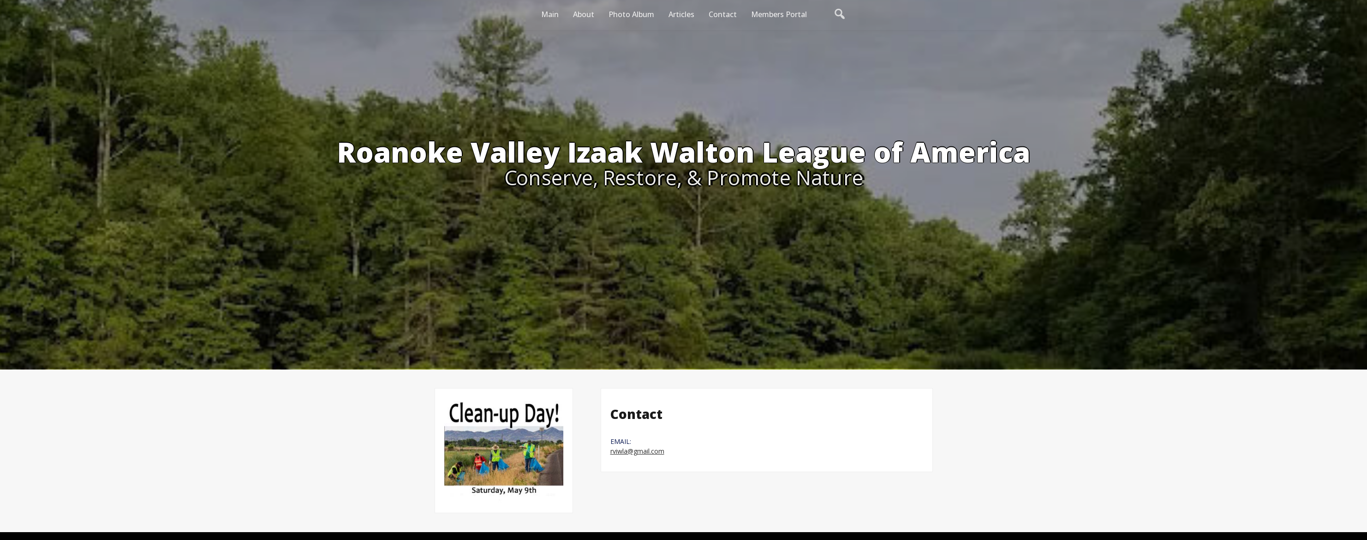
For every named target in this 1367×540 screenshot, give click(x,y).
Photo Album (631, 14)
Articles (681, 14)
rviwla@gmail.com (637, 451)
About (583, 14)
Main (550, 14)
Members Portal (779, 14)
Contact (723, 14)
